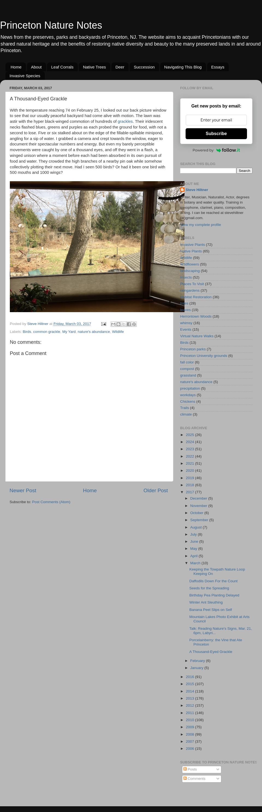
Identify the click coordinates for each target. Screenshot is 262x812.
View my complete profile (200, 225)
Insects (186, 277)
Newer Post (23, 490)
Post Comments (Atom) (51, 502)
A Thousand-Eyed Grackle (210, 652)
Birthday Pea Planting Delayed (214, 595)
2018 (190, 485)
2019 (190, 478)
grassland (188, 375)
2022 (190, 456)
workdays (188, 395)
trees (184, 303)
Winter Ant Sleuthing (206, 602)
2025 (190, 435)
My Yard (69, 332)
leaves (185, 310)
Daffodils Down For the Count (213, 581)
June (194, 541)
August (196, 527)
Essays (217, 67)
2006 (190, 749)
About (36, 67)
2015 (190, 684)
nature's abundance (94, 332)
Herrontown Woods (196, 316)
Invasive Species (25, 75)
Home (16, 67)
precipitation (190, 388)
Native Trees (94, 67)
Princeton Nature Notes (51, 25)
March (195, 563)
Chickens (187, 401)
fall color (187, 362)
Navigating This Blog (183, 67)
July (194, 534)
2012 (190, 705)
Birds (27, 332)
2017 (190, 492)
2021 (190, 463)
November (199, 506)
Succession (144, 67)
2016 (190, 677)
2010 (190, 720)
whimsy (186, 323)
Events (185, 329)
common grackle (46, 332)
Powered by (216, 150)
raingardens (190, 290)
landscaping (190, 271)
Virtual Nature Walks (196, 336)
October (197, 513)
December (199, 498)
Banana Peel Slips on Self (210, 610)
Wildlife (118, 332)
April (194, 556)
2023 (190, 449)
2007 (190, 741)
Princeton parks (193, 349)
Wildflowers (189, 264)
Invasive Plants (192, 245)
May (194, 549)
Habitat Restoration (196, 297)
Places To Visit (192, 284)
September (199, 520)
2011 (190, 713)
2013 (190, 698)
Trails (184, 408)
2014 (190, 691)
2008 (190, 734)
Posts (190, 769)
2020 (190, 470)
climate (186, 414)
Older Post (156, 490)
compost (187, 369)
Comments (194, 779)
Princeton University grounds (203, 356)
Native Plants (191, 251)
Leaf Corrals (62, 67)
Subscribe (216, 133)
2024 (190, 442)
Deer (119, 67)
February (198, 661)
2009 (190, 727)
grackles (125, 121)
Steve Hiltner (197, 190)
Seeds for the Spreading (209, 588)
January (197, 668)
